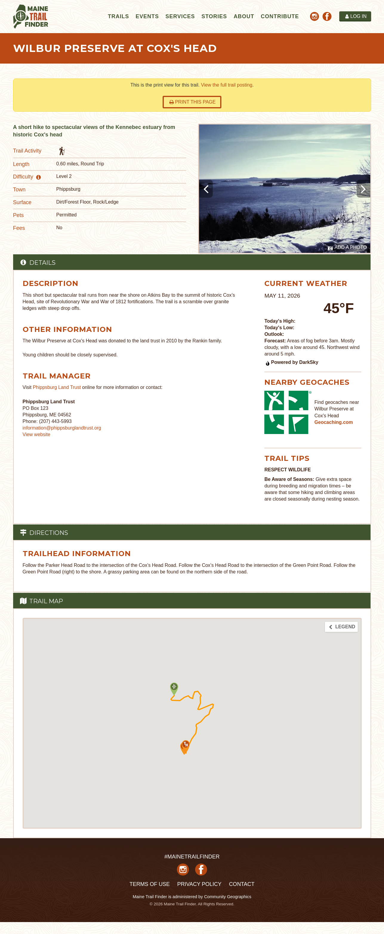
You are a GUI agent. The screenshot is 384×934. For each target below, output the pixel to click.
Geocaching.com (333, 422)
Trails (118, 16)
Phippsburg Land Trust (57, 387)
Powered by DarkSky (291, 362)
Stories (214, 16)
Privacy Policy (199, 884)
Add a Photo (347, 248)
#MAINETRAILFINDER (192, 857)
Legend (341, 627)
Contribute (280, 16)
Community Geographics (227, 896)
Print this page (192, 101)
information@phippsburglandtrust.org (62, 427)
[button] (186, 746)
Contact (242, 884)
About (244, 16)
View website (36, 434)
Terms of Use (149, 884)
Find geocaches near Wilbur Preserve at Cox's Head (336, 409)
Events (147, 16)
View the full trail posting (226, 84)
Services (180, 16)
